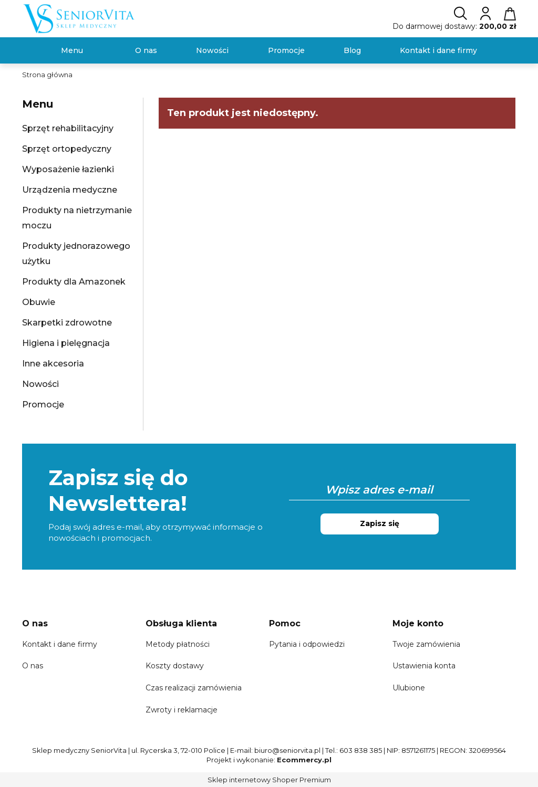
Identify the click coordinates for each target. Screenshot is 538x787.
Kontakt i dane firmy (59, 644)
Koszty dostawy (175, 665)
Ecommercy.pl (304, 759)
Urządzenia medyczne (69, 190)
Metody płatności (178, 644)
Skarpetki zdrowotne (67, 323)
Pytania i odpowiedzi (307, 644)
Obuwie (38, 302)
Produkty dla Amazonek (74, 282)
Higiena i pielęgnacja (66, 343)
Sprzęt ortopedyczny (66, 149)
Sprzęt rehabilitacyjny (67, 128)
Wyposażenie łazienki (68, 169)
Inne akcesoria (53, 364)
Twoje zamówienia (426, 644)
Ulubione (408, 687)
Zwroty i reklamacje (182, 710)
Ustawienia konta (424, 665)
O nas (32, 665)
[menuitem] (72, 50)
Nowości (40, 384)
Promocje (43, 405)
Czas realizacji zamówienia (194, 687)
